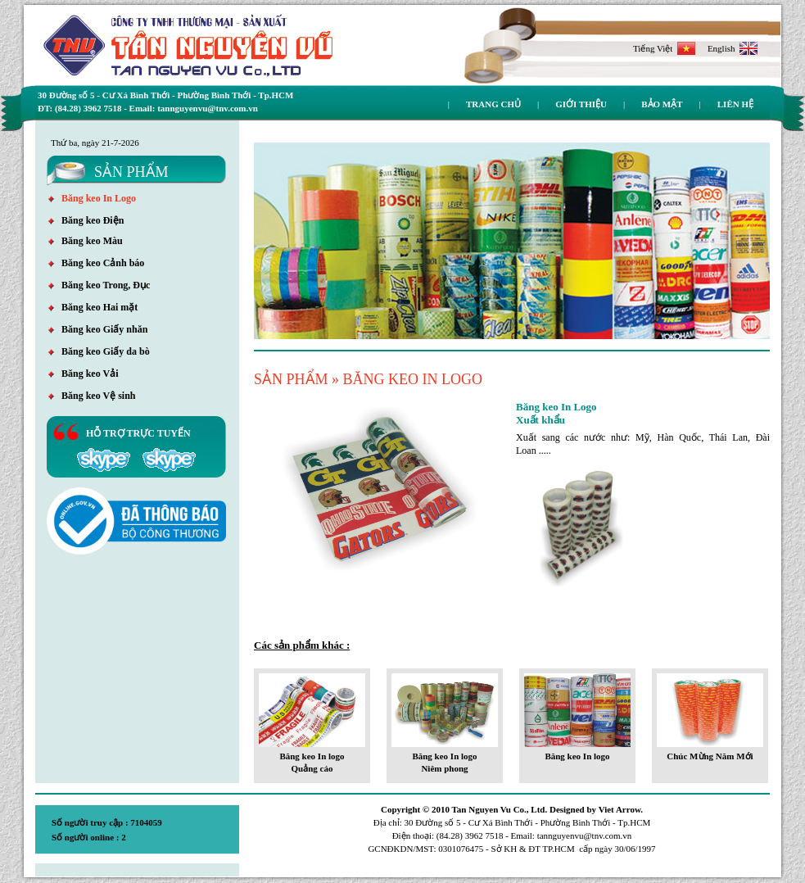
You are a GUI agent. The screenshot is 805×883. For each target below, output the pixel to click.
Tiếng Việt (664, 48)
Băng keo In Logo (92, 198)
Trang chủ (493, 104)
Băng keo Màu (85, 241)
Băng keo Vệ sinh (91, 395)
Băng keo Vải (83, 373)
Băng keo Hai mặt (93, 307)
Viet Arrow (620, 809)
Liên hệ (735, 104)
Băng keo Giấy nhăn (97, 329)
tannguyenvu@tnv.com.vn (584, 835)
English (733, 48)
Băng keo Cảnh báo (96, 263)
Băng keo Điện (86, 220)
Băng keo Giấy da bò (99, 351)
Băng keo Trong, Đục (99, 285)
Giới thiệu (581, 104)
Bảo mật (661, 104)
